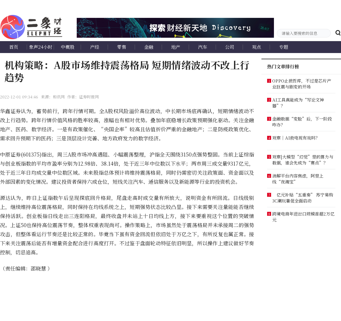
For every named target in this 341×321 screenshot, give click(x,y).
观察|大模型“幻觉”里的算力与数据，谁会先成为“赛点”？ (302, 160)
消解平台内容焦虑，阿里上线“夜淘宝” (297, 179)
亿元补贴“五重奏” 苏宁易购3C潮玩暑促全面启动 (302, 198)
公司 (229, 47)
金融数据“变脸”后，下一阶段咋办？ (302, 122)
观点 (256, 47)
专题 (283, 47)
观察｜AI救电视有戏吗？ (296, 138)
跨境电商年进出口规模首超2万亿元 (303, 217)
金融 (148, 47)
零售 (121, 47)
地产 (175, 47)
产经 (94, 47)
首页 (13, 47)
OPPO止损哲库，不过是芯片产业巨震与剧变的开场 (301, 84)
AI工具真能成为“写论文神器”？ (298, 103)
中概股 (67, 47)
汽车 (202, 47)
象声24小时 (40, 47)
